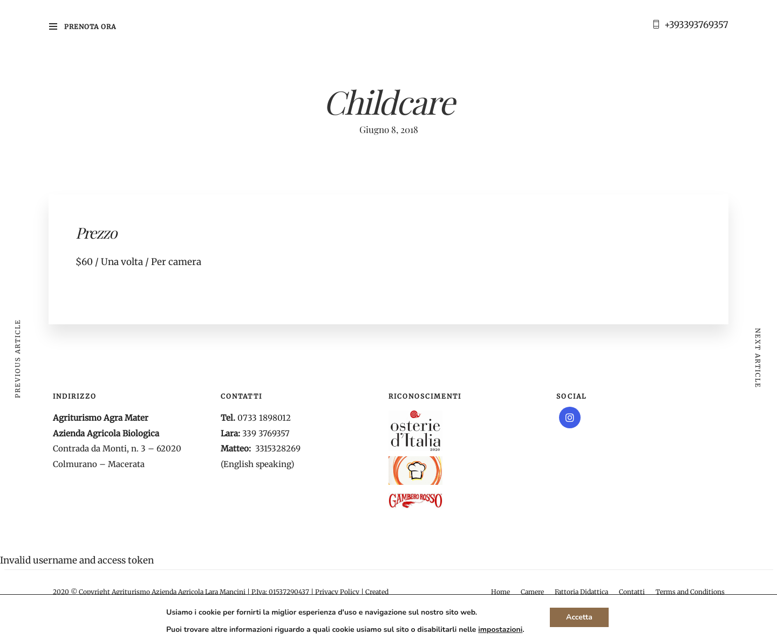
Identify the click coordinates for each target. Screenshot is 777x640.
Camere (532, 592)
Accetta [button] (579, 617)
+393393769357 (696, 25)
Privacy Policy (337, 592)
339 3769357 (266, 433)
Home (500, 592)
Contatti (632, 592)
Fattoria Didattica (581, 592)
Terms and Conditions (690, 592)
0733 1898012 (264, 418)
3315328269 (278, 448)
